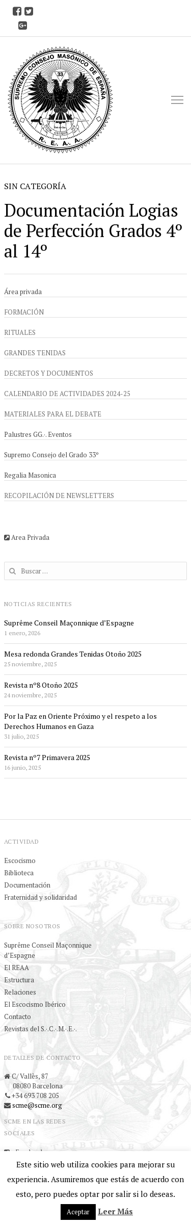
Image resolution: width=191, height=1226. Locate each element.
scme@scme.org (37, 1105)
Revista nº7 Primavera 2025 (47, 757)
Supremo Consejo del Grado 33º (51, 454)
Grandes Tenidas (35, 352)
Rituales (20, 332)
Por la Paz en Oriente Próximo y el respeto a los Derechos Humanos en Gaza (80, 721)
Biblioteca (19, 872)
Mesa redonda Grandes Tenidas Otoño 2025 (73, 654)
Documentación (27, 885)
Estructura (19, 979)
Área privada (23, 291)
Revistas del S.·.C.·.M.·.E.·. (40, 1028)
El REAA (16, 967)
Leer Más (115, 1211)
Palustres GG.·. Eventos (38, 434)
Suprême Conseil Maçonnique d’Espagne (69, 623)
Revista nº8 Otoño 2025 (41, 685)
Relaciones (20, 992)
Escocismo (20, 860)
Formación (24, 312)
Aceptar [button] (78, 1211)
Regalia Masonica (30, 475)
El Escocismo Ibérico (35, 1004)
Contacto (17, 1016)
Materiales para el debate (52, 414)
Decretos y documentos (48, 373)
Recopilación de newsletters (59, 495)
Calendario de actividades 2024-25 (67, 393)
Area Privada (26, 537)
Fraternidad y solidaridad (40, 897)
